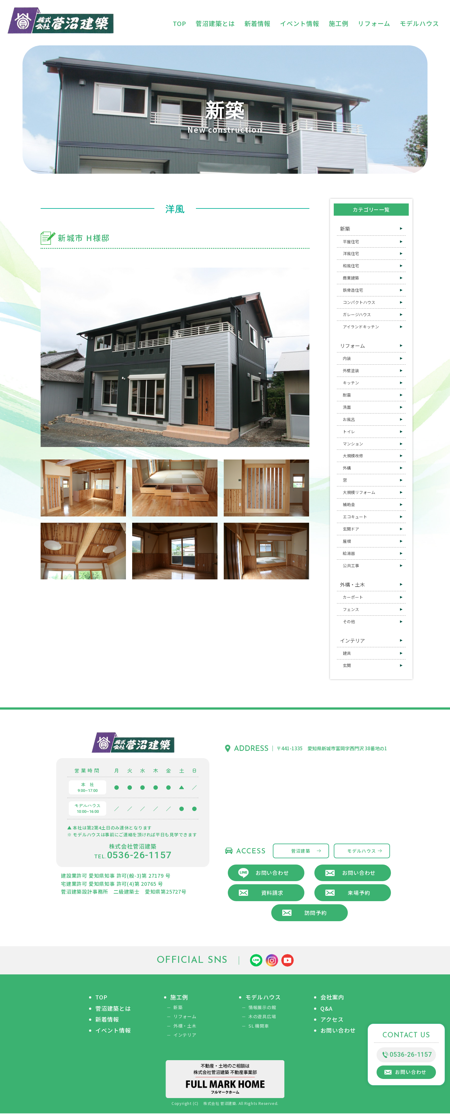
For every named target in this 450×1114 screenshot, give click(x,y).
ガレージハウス (357, 314)
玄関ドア (351, 529)
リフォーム (352, 345)
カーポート (353, 597)
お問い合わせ (272, 873)
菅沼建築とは (113, 1009)
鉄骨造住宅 (353, 290)
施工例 (179, 998)
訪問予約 (315, 913)
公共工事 (351, 565)
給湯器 (349, 553)
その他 (349, 621)
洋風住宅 (351, 253)
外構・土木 (352, 584)
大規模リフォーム (359, 492)
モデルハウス (361, 851)
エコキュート (355, 517)
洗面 (347, 407)
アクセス (332, 1020)
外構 (347, 468)
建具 (347, 653)
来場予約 (359, 893)
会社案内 (332, 998)
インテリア (352, 640)
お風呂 (349, 419)
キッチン (351, 383)
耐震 (347, 395)
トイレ (349, 431)
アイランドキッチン (361, 327)
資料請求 (272, 893)
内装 (347, 358)
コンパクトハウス (359, 302)
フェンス (351, 609)
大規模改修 (353, 456)
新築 (345, 228)
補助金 (349, 504)
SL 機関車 (258, 1026)
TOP (101, 998)
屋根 (347, 541)
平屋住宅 (351, 241)
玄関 (347, 665)
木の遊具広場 (262, 1017)
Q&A (326, 1009)
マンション (353, 444)
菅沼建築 (301, 851)
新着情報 (107, 1020)
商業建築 (351, 278)
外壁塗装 (351, 370)
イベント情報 (113, 1031)
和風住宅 (351, 266)
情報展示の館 (262, 1008)
